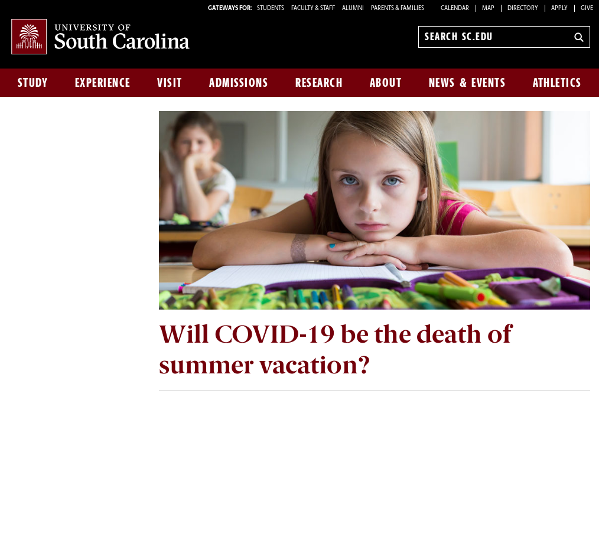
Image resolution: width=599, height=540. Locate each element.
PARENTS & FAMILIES (397, 8)
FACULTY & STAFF (313, 8)
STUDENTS (271, 8)
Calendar (455, 8)
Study (33, 83)
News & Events (467, 83)
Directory (522, 8)
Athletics (557, 83)
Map (488, 8)
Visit (170, 83)
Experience (103, 83)
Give (587, 8)
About (386, 83)
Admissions (238, 83)
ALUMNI (353, 8)
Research (319, 83)
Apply (559, 8)
